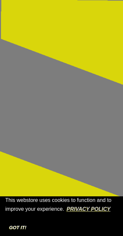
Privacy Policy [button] (89, 209)
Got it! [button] (18, 227)
